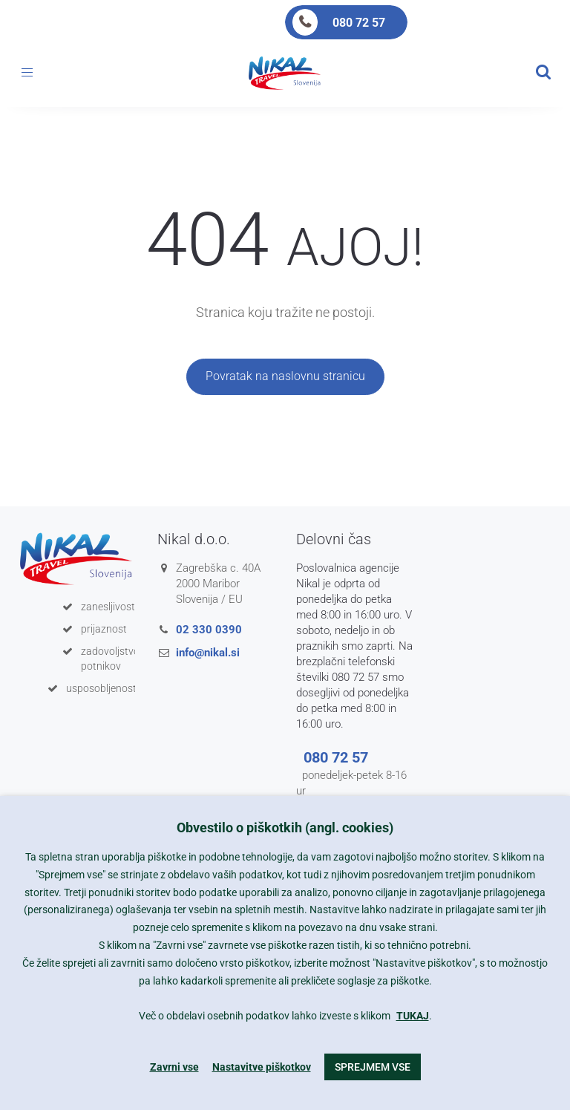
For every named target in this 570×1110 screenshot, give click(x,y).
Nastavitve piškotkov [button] (261, 1067)
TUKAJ (412, 1016)
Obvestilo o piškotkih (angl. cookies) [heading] (285, 827)
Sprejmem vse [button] (372, 1067)
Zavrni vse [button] (174, 1067)
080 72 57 (358, 23)
